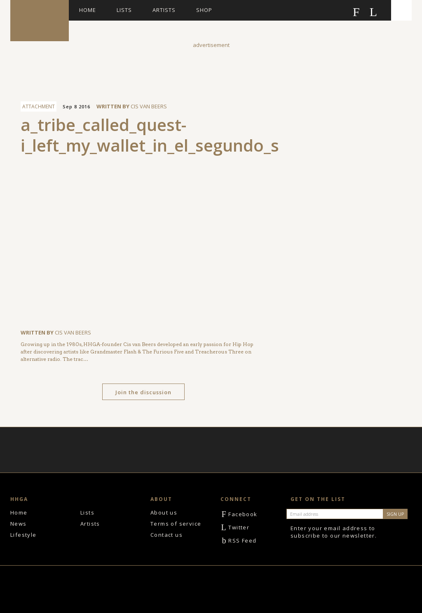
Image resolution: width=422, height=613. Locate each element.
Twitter (234, 527)
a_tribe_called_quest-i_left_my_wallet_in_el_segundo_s (150, 135)
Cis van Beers (149, 106)
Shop (204, 10)
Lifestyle (23, 534)
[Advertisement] (211, 67)
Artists (164, 10)
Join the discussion (143, 392)
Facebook (239, 514)
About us (163, 512)
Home (87, 10)
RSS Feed (238, 540)
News (18, 523)
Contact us (166, 534)
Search (401, 10)
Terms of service (175, 523)
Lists (124, 10)
